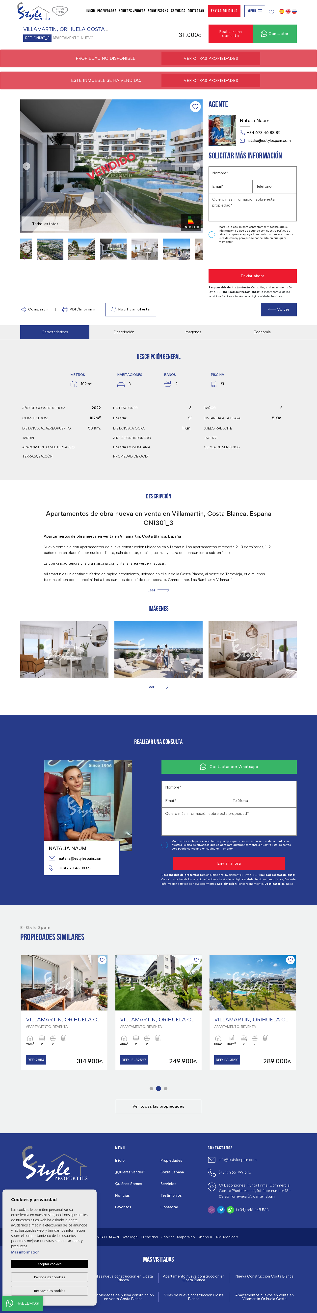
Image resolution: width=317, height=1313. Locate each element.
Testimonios (171, 1195)
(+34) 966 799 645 (235, 1172)
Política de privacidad (196, 845)
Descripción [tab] (124, 332)
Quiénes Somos (128, 1184)
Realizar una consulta (230, 33)
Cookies (167, 1237)
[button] (158, 687)
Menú (255, 11)
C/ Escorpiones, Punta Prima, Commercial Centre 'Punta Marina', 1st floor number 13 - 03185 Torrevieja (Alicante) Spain (255, 1191)
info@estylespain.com (238, 1160)
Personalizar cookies (49, 1277)
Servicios (178, 11)
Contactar (196, 11)
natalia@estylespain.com (265, 141)
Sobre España (158, 11)
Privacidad (149, 1237)
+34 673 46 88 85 (260, 133)
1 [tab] (151, 1088)
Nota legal (130, 1237)
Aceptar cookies (49, 1264)
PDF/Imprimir (79, 309)
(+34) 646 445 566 (252, 1210)
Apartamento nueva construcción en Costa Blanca (194, 1278)
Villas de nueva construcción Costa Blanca (194, 1297)
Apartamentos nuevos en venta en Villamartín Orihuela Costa (264, 1297)
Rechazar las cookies (49, 1290)
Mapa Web (186, 1237)
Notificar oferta (130, 309)
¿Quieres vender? (132, 11)
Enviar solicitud (224, 11)
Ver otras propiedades (211, 58)
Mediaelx (230, 1237)
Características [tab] (55, 332)
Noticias (122, 1195)
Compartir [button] (35, 309)
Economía (262, 332)
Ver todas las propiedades (158, 1106)
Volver (279, 309)
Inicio (90, 11)
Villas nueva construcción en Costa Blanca (123, 1278)
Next (198, 166)
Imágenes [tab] (193, 332)
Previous (25, 166)
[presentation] (235, 257)
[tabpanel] (64, 1012)
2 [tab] (158, 1088)
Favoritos (123, 1207)
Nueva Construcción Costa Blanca (264, 1276)
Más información (25, 1252)
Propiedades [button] (106, 11)
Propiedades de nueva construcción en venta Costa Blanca (123, 1297)
